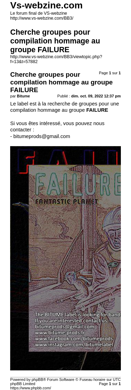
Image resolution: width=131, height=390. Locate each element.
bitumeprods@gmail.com (41, 136)
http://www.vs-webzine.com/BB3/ (41, 18)
